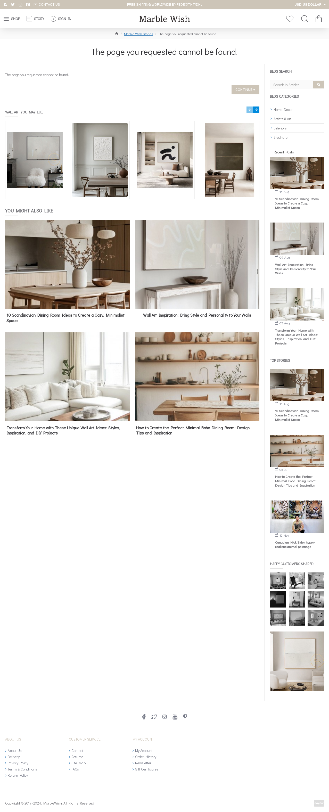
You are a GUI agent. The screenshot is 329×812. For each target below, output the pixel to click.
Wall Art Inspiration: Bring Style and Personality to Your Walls (197, 315)
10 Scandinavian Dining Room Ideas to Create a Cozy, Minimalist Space (65, 318)
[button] (249, 109)
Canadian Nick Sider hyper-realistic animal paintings (295, 544)
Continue (243, 90)
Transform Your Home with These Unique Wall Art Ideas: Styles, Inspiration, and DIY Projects (63, 430)
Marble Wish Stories (138, 33)
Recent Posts (284, 152)
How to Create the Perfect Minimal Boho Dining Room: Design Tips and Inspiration (193, 430)
